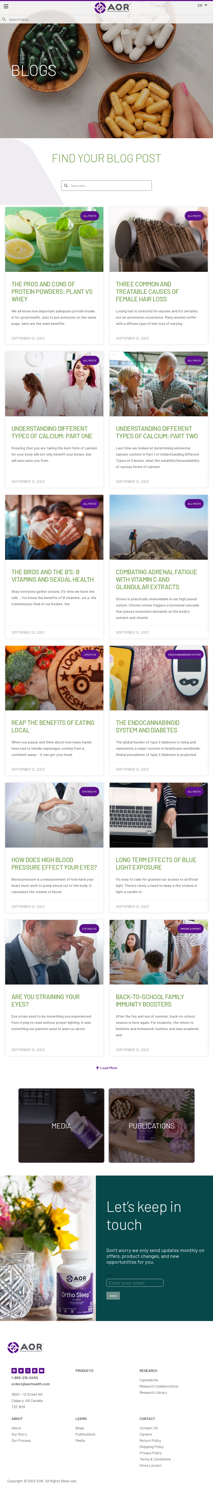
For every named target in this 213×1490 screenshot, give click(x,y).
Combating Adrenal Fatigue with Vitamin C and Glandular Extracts (156, 579)
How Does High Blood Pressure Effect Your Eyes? (54, 863)
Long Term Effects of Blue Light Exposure (156, 863)
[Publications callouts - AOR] (152, 1125)
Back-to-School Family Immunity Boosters (150, 1000)
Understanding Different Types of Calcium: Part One (51, 432)
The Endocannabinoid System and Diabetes (148, 726)
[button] (106, 1067)
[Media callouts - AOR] (61, 1125)
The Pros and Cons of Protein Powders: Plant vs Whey (52, 291)
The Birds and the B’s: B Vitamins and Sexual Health (52, 575)
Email (110, 1275)
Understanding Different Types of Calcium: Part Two (157, 432)
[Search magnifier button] (4, 19)
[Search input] (109, 19)
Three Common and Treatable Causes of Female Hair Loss (147, 291)
